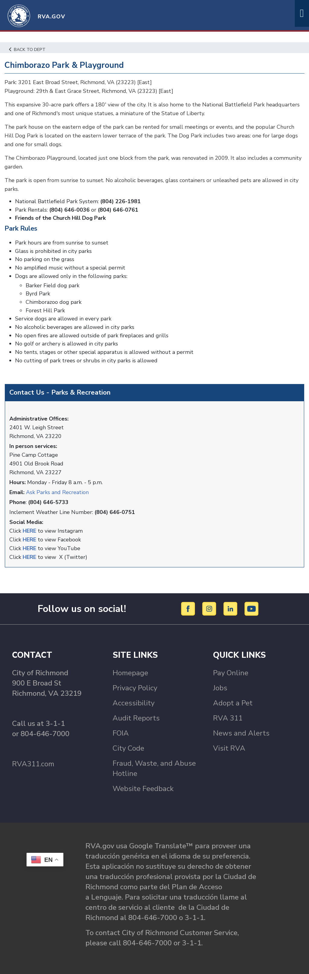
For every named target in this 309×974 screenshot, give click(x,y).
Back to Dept (27, 49)
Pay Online (230, 673)
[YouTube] (251, 608)
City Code (128, 748)
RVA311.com (33, 764)
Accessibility (133, 703)
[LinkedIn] (231, 608)
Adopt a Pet (233, 703)
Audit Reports (136, 718)
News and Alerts (241, 733)
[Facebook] (189, 608)
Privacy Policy (135, 688)
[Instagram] (210, 608)
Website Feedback (143, 788)
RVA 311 (228, 718)
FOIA (121, 733)
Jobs (220, 688)
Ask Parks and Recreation (57, 492)
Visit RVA (229, 748)
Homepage (130, 673)
